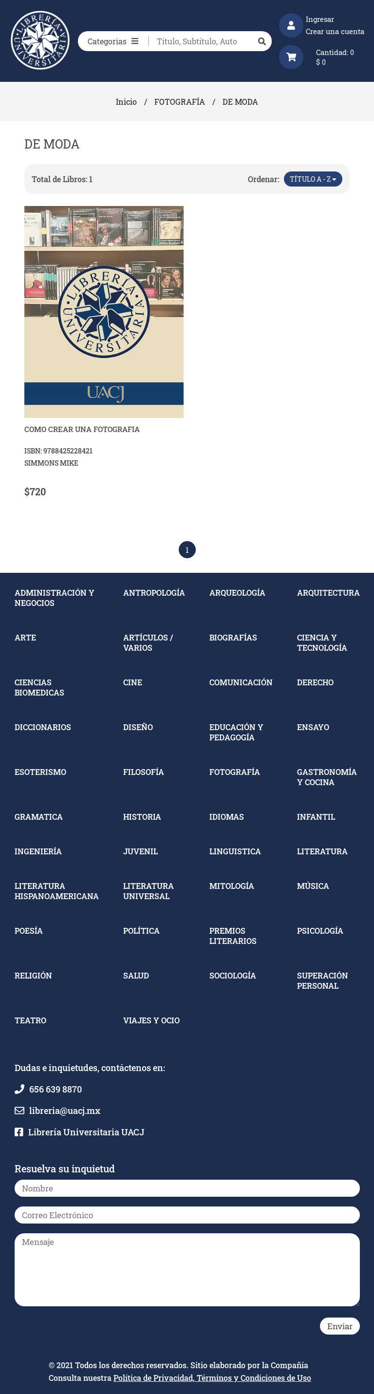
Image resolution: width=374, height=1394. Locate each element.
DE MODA (240, 101)
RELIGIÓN (33, 975)
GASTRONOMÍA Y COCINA (327, 777)
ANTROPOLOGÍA (154, 592)
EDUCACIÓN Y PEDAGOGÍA (236, 732)
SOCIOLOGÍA (232, 975)
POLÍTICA (141, 930)
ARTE (25, 637)
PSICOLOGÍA (320, 930)
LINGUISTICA (235, 851)
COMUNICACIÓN (241, 682)
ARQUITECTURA (328, 592)
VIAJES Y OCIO (151, 1020)
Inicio (126, 101)
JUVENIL (140, 851)
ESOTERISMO (40, 772)
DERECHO (315, 682)
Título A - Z (313, 179)
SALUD (136, 975)
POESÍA (29, 930)
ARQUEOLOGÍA (237, 592)
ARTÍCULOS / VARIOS (148, 642)
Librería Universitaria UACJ (86, 1132)
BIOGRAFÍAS (233, 637)
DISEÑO (138, 727)
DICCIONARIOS (43, 727)
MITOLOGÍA (231, 886)
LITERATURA (322, 851)
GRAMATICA (39, 816)
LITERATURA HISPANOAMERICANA (57, 891)
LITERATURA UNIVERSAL (148, 891)
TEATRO (30, 1020)
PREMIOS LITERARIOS (233, 935)
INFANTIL (316, 816)
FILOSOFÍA (143, 772)
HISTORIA (142, 816)
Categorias (113, 41)
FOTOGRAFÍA (179, 101)
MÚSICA (313, 886)
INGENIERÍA (38, 851)
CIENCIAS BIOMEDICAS (39, 687)
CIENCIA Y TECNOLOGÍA (322, 642)
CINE (132, 682)
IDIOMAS (226, 816)
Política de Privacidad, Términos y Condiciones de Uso (212, 1378)
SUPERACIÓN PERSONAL (322, 980)
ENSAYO (313, 727)
